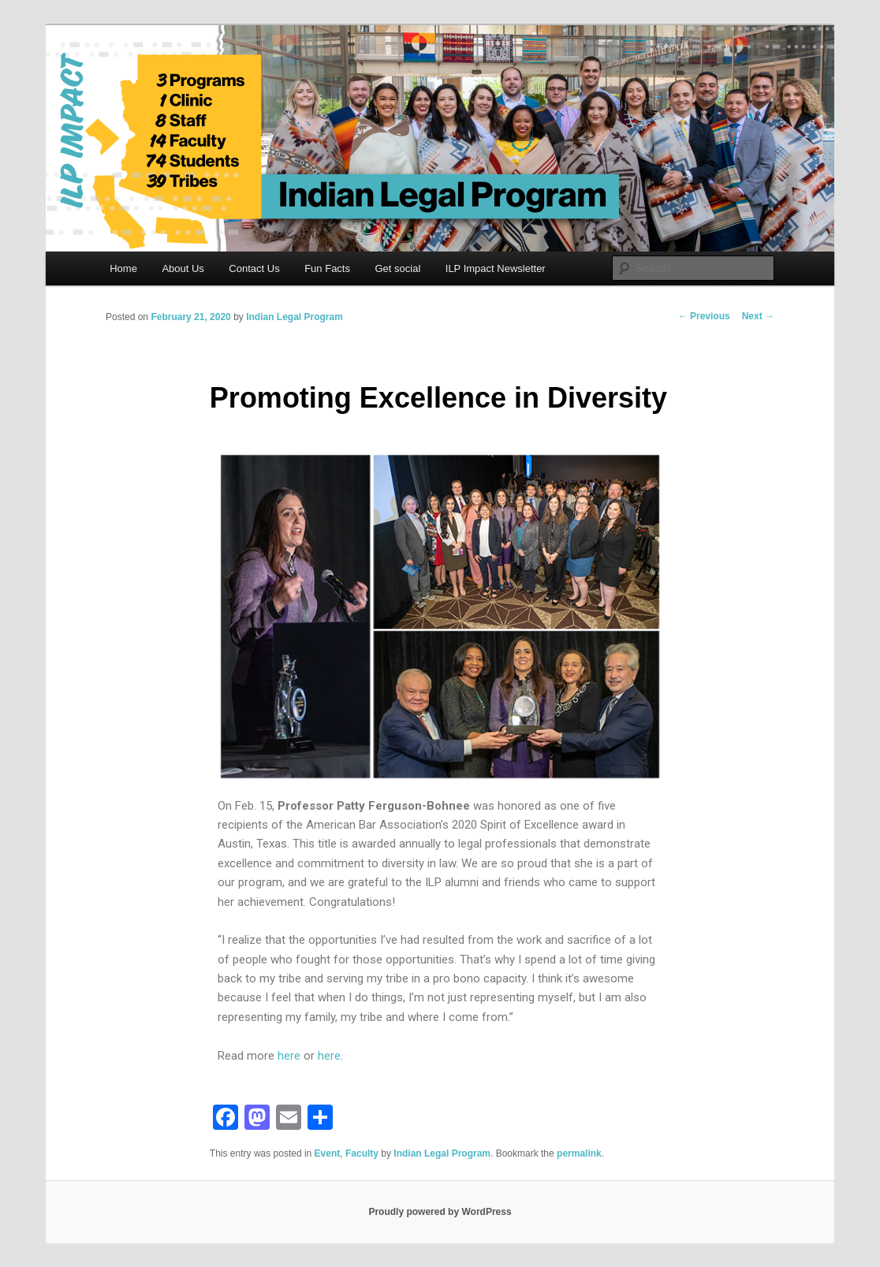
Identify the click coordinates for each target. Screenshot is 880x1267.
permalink (579, 1153)
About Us (182, 268)
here (289, 1056)
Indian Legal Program (294, 316)
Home (123, 268)
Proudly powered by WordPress (439, 1211)
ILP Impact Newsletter (496, 268)
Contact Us (254, 268)
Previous (704, 316)
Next (758, 316)
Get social (397, 268)
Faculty (361, 1153)
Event (328, 1153)
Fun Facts (327, 268)
